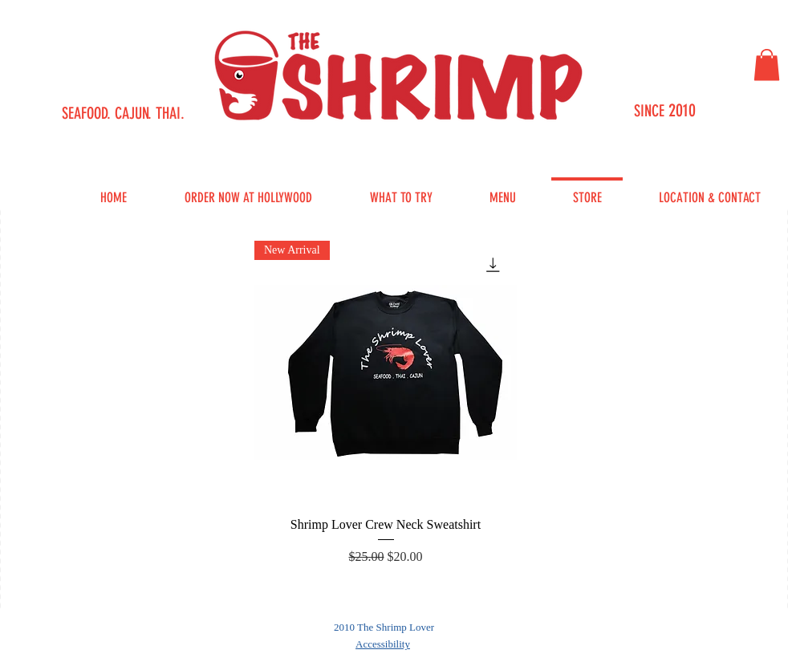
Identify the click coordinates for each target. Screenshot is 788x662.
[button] (766, 64)
